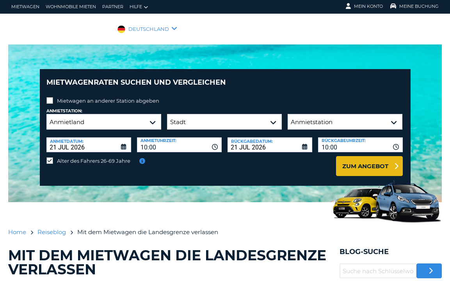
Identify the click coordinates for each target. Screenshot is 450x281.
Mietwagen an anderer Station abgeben (108, 95)
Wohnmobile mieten (71, 6)
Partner (112, 6)
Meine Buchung (414, 6)
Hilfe (139, 6)
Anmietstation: (64, 105)
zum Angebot (365, 160)
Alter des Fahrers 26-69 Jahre (93, 155)
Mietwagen (25, 6)
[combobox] (179, 139)
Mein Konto (364, 6)
